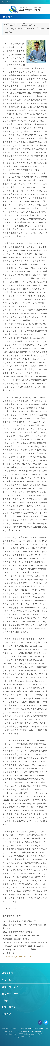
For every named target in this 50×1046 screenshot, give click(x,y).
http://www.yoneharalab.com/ (18, 956)
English (9, 2)
